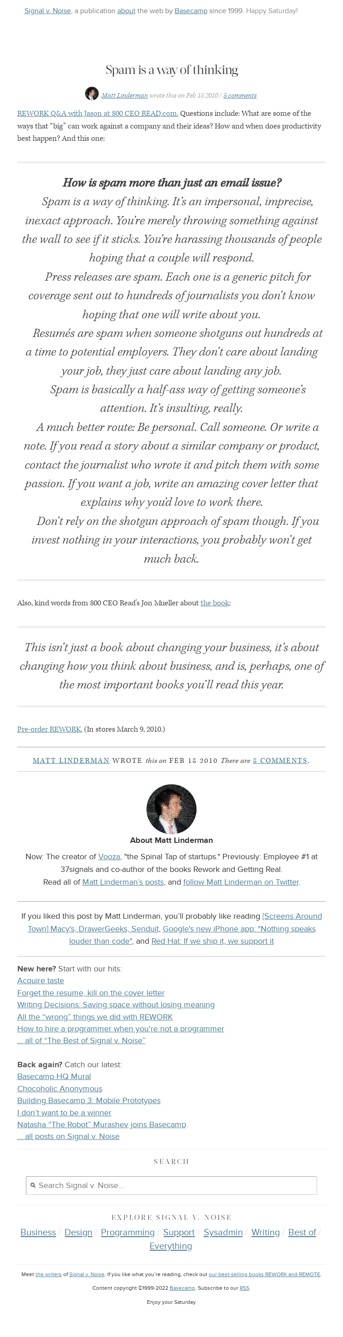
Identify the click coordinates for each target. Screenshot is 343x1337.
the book (215, 603)
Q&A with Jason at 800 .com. (97, 114)
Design (78, 1232)
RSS (244, 1288)
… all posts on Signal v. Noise (68, 1136)
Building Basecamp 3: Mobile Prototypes (89, 1100)
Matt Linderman (124, 95)
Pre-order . (49, 729)
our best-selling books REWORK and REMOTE (264, 1274)
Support (179, 1232)
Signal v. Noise (48, 10)
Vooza (109, 857)
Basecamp (191, 10)
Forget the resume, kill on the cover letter (91, 993)
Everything (171, 1246)
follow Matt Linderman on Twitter (240, 882)
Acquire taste (40, 980)
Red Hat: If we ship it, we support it (212, 941)
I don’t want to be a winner (64, 1113)
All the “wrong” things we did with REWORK (95, 1017)
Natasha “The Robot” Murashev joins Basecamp (101, 1124)
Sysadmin (223, 1232)
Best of (302, 1232)
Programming (128, 1232)
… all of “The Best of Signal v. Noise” (81, 1040)
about (126, 10)
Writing (266, 1232)
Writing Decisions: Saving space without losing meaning (116, 1005)
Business (38, 1232)
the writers (48, 1274)
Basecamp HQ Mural (54, 1076)
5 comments (240, 95)
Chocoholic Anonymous (59, 1089)
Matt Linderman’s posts (123, 882)
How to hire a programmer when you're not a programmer (120, 1029)
